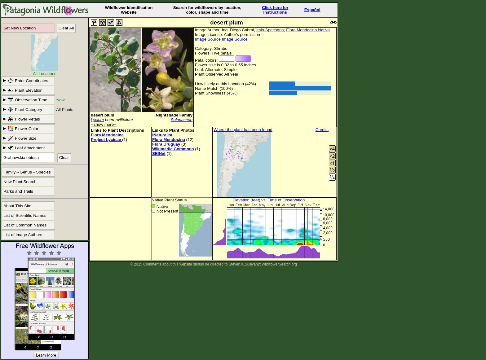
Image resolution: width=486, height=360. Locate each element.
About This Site (17, 206)
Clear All (66, 28)
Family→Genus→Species (27, 172)
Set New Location (19, 28)
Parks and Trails (18, 191)
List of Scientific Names (24, 215)
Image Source (208, 39)
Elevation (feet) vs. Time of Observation (268, 200)
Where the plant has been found (243, 129)
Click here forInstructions (275, 10)
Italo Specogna (270, 30)
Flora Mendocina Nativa (308, 30)
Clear (64, 157)
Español (312, 9)
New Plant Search (20, 181)
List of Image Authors (22, 234)
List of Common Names (24, 225)
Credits (322, 129)
